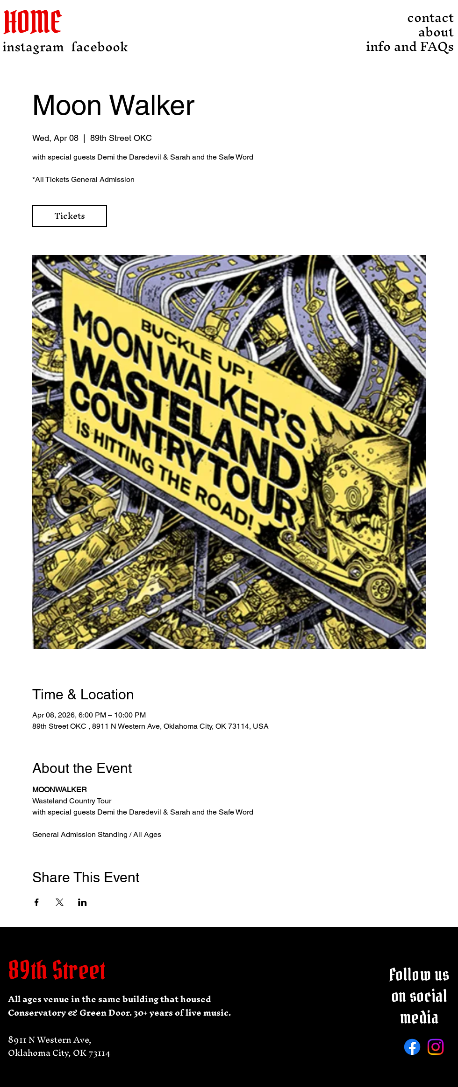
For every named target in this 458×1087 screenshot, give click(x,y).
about (436, 32)
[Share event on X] (59, 902)
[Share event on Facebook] (36, 902)
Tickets (69, 215)
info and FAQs (428, 46)
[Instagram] (435, 1047)
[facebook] (99, 47)
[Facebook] (412, 1047)
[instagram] (33, 47)
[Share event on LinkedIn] (82, 902)
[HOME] (39, 22)
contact (430, 17)
